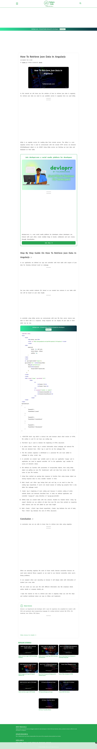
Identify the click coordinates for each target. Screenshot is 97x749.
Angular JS (24, 62)
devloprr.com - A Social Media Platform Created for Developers (48, 329)
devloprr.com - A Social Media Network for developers (48, 29)
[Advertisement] (48, 17)
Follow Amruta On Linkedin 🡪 (28, 635)
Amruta (40, 62)
